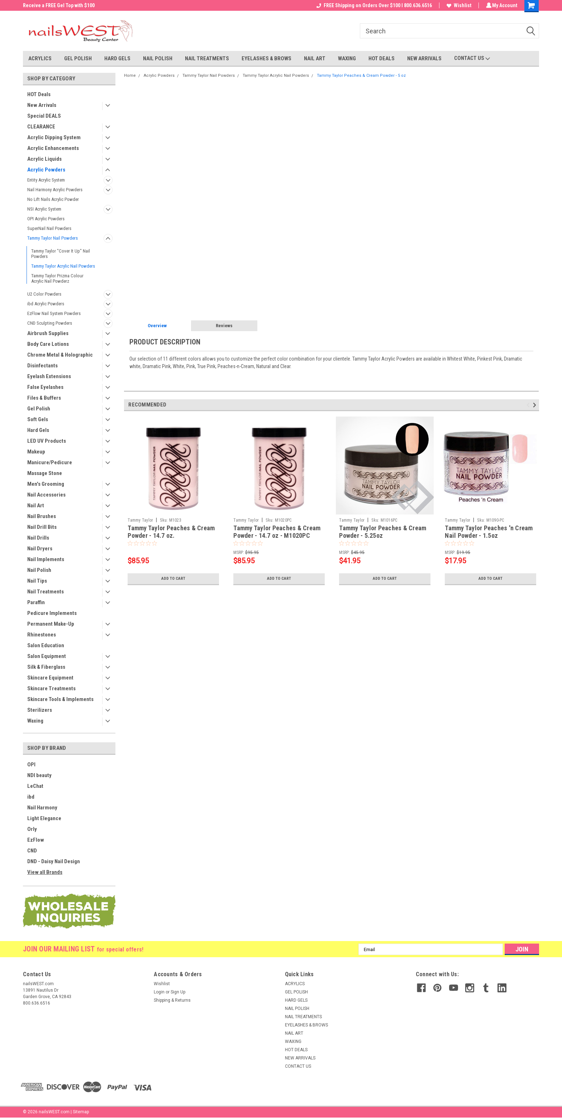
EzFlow (35, 840)
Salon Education (45, 645)
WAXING (347, 58)
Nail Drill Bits (42, 527)
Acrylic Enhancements (53, 148)
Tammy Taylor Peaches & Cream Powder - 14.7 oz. (171, 531)
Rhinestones (41, 634)
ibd (30, 797)
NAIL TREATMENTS (207, 58)
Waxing (35, 721)
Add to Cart (173, 579)
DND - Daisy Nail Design (53, 861)
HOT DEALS (381, 58)
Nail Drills (38, 538)
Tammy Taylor (140, 520)
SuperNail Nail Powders (49, 228)
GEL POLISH (78, 58)
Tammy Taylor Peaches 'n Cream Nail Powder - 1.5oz (489, 531)
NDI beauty (39, 775)
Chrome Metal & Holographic (60, 355)
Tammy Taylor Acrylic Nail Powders (63, 266)
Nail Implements (45, 559)
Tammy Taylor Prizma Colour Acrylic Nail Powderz (57, 278)
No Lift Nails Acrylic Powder (53, 199)
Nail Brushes (41, 516)
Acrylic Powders (46, 169)
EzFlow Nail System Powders (54, 313)
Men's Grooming (45, 484)
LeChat (35, 786)
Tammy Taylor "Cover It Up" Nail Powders (60, 253)
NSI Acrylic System (44, 209)
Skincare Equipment (50, 677)
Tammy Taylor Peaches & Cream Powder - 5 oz (361, 75)
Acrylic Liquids (44, 159)
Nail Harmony (42, 807)
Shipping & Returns (172, 1000)
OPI (31, 764)
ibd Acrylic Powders (45, 303)
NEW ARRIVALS (424, 58)
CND (32, 850)
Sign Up (178, 992)
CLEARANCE (41, 126)
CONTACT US (472, 58)
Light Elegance (44, 818)
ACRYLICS (40, 58)
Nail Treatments (45, 591)
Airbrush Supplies (47, 333)
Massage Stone (44, 473)
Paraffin (36, 602)
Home (130, 75)
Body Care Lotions (48, 344)
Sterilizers (39, 710)
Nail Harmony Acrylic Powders (54, 189)
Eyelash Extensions (49, 376)
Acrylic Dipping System (54, 137)
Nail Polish (39, 570)
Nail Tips (37, 581)
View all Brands (44, 872)
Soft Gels (37, 419)
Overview (157, 325)
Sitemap (81, 1111)
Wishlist (458, 5)
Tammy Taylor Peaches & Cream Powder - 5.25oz (382, 531)
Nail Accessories (46, 495)
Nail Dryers (39, 548)
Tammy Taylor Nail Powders (52, 238)
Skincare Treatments (51, 688)
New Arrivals (41, 105)
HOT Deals (39, 94)
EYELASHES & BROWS (266, 58)
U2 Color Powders (44, 294)
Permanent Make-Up (50, 624)
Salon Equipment (46, 656)
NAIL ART (314, 58)
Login (159, 992)
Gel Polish (38, 408)
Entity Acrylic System (46, 180)
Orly (32, 829)
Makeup (36, 451)
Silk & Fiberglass (46, 667)
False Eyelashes (45, 387)
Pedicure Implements (52, 613)
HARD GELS (117, 58)
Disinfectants (42, 365)
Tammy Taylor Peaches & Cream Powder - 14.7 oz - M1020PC (276, 531)
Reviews (224, 325)
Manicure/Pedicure (49, 462)
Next (535, 405)
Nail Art (35, 505)
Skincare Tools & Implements (60, 699)
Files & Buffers (44, 398)
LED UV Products (46, 441)
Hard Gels (38, 430)
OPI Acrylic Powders (46, 218)
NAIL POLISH (157, 58)
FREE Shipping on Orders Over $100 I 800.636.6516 (373, 5)
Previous (529, 405)
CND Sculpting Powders (49, 323)
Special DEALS (44, 116)
